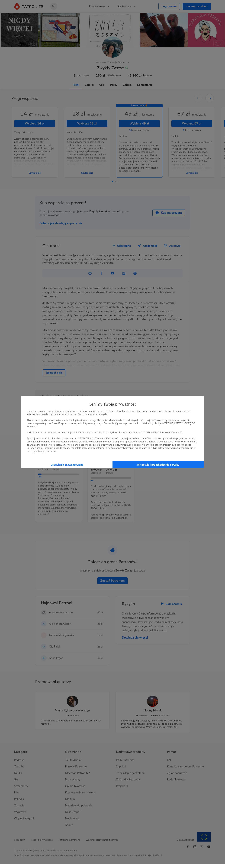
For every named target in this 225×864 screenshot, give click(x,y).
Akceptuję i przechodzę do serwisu (158, 465)
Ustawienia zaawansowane (66, 465)
